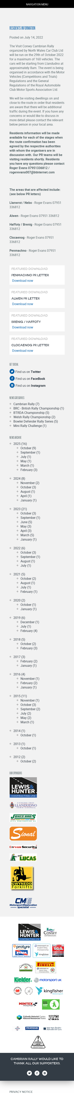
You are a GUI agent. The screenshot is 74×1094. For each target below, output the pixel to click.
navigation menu (37, 4)
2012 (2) (19, 757)
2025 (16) (20, 444)
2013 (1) (19, 744)
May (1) (26, 461)
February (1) (29, 591)
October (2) (28, 578)
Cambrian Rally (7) (26, 404)
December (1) (30, 622)
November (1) (30, 678)
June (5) (26, 522)
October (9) (28, 448)
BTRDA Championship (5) (31, 412)
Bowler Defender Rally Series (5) (35, 421)
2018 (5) (19, 639)
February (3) (29, 470)
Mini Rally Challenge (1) (30, 426)
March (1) (27, 465)
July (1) (26, 457)
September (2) (30, 709)
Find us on (28, 372)
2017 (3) (19, 657)
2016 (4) (19, 674)
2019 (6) (19, 618)
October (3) (28, 487)
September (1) (30, 452)
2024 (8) (19, 478)
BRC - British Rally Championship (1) (38, 408)
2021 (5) (19, 574)
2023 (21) (20, 509)
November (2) (30, 483)
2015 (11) (20, 696)
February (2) (29, 661)
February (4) (29, 631)
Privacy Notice (21, 1091)
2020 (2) (19, 600)
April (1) (26, 496)
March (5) (27, 535)
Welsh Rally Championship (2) (34, 417)
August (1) (28, 491)
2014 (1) (19, 731)
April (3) (26, 531)
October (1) (28, 604)
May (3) (26, 526)
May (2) (26, 718)
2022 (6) (19, 548)
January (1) (29, 500)
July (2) (26, 713)
